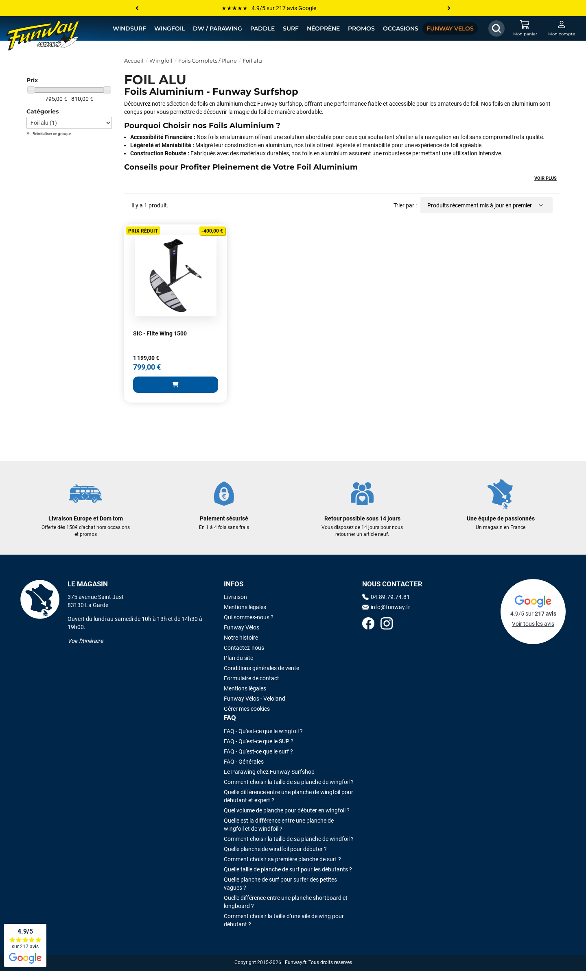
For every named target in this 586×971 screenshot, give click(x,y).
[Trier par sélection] (486, 205)
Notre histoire (241, 637)
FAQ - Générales (244, 761)
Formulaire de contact (251, 678)
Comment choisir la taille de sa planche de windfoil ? (289, 839)
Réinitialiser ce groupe (51, 133)
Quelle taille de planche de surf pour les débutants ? (288, 869)
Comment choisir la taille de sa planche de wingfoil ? (289, 782)
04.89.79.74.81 (386, 597)
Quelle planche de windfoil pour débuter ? (275, 849)
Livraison (235, 597)
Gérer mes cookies (247, 708)
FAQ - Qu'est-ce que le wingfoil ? (263, 731)
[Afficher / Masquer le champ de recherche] (496, 28)
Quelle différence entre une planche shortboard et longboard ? (286, 902)
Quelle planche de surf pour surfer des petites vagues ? (280, 883)
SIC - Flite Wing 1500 (160, 333)
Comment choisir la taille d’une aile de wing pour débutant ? (284, 920)
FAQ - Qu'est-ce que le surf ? (258, 751)
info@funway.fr (386, 607)
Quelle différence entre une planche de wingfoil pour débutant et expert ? (288, 796)
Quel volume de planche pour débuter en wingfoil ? (287, 810)
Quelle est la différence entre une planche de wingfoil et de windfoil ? (279, 824)
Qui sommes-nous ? (248, 617)
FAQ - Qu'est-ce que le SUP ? (258, 741)
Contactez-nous (244, 647)
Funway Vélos (241, 627)
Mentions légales (245, 607)
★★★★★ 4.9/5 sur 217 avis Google (268, 8)
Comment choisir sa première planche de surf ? (282, 859)
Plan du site (238, 658)
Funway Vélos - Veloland (254, 698)
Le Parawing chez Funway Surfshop (269, 772)
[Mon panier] (525, 28)
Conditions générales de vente (261, 668)
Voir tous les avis (533, 623)
